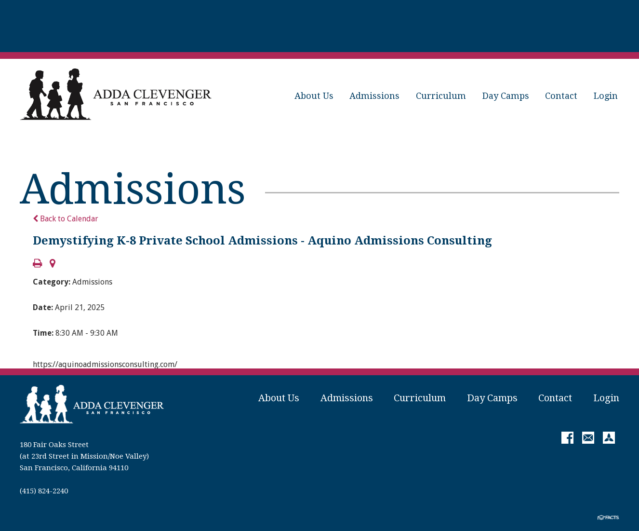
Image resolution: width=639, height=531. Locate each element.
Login (606, 96)
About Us (313, 96)
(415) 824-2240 (44, 491)
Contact (561, 96)
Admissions (374, 96)
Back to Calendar (65, 218)
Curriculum (441, 96)
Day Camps (505, 96)
